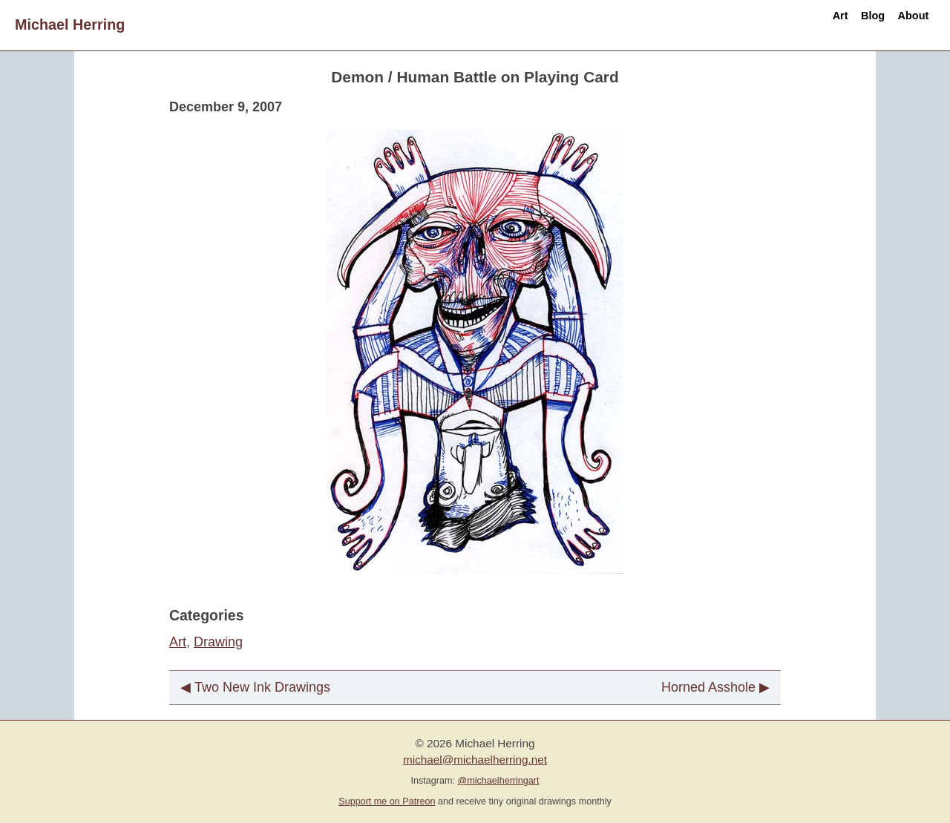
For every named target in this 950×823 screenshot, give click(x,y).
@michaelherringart (498, 781)
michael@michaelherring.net (475, 759)
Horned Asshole (708, 687)
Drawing (218, 642)
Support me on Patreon (386, 801)
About (901, 24)
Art (783, 24)
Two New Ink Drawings (262, 687)
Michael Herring (70, 24)
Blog (838, 24)
